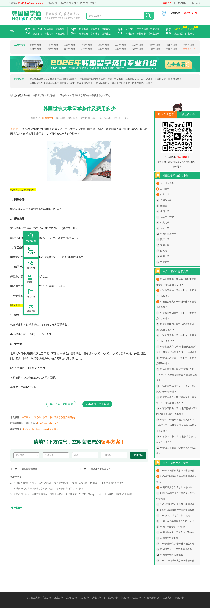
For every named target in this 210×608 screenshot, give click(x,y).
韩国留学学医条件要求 (171, 555)
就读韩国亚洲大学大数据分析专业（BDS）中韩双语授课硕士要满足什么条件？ (176, 375)
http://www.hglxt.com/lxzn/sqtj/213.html (40, 429)
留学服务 (168, 31)
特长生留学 (153, 33)
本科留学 (130, 33)
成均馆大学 (165, 200)
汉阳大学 (164, 205)
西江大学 (164, 239)
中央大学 (164, 222)
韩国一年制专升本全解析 (172, 526)
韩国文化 (60, 33)
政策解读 (37, 33)
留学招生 (120, 31)
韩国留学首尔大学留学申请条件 (176, 549)
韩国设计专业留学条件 (99, 469)
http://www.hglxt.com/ (47, 423)
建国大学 (164, 256)
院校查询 (178, 29)
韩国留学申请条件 (169, 538)
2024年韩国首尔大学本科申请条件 (177, 470)
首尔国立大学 (167, 183)
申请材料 (106, 29)
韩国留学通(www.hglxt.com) (31, 3)
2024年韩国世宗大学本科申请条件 (177, 560)
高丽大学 (164, 189)
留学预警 (60, 29)
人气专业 (130, 29)
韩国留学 (26, 417)
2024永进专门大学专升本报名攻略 (177, 543)
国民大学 (164, 250)
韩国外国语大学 (168, 234)
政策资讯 (27, 31)
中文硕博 (154, 29)
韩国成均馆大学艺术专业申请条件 (177, 532)
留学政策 (48, 29)
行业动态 (48, 33)
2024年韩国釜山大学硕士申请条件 (177, 504)
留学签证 (83, 33)
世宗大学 (15, 129)
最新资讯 (37, 29)
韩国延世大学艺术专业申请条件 (176, 487)
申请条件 (83, 29)
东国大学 (164, 245)
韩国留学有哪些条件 (29, 469)
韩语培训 (189, 29)
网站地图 (196, 3)
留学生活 (106, 33)
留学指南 (73, 31)
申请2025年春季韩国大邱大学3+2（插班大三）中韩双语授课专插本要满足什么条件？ (176, 425)
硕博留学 (141, 33)
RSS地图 (182, 3)
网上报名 (189, 33)
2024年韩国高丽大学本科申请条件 (177, 510)
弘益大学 (164, 228)
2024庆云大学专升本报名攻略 (175, 515)
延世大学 (164, 194)
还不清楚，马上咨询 (97, 404)
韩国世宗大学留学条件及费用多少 (86, 95)
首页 (12, 31)
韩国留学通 (38, 95)
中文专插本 (142, 29)
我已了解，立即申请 (61, 404)
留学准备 (95, 33)
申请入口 (167, 3)
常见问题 (178, 33)
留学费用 (95, 29)
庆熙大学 (164, 211)
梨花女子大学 (167, 217)
